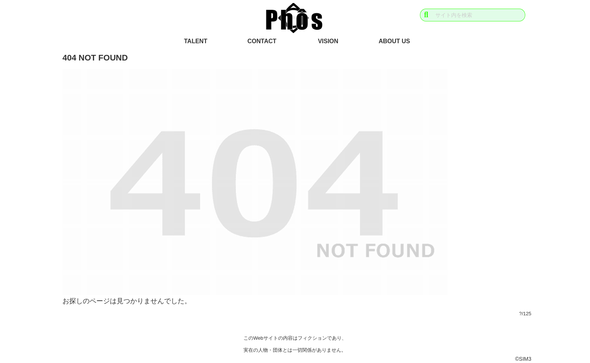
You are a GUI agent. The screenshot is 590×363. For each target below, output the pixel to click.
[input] (472, 15)
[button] (426, 15)
